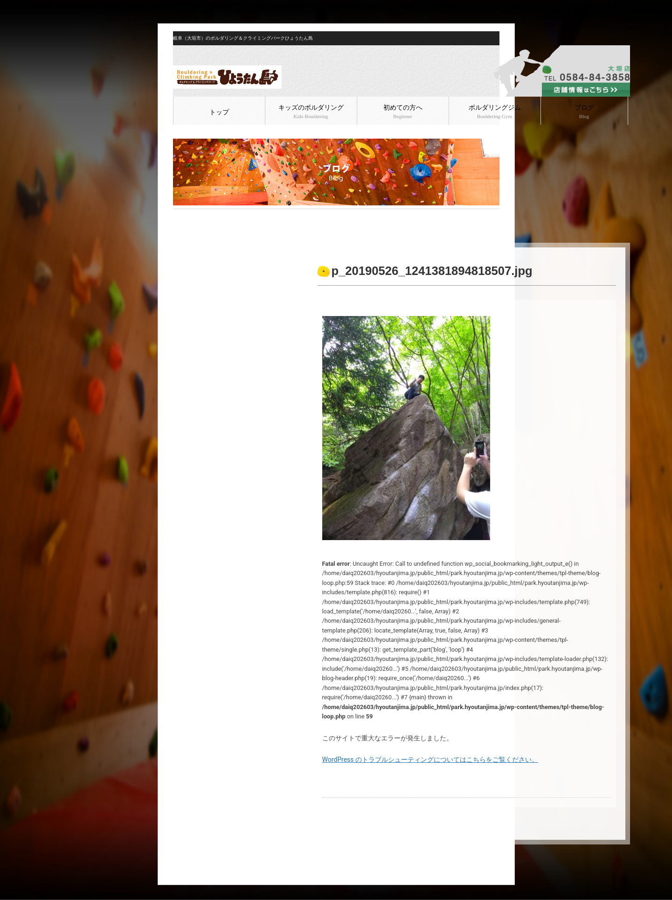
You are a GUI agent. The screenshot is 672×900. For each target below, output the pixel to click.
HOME (180, 216)
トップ (219, 112)
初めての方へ (403, 111)
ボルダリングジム (495, 111)
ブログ (584, 111)
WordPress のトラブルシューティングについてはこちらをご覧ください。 (430, 759)
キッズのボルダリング (311, 111)
